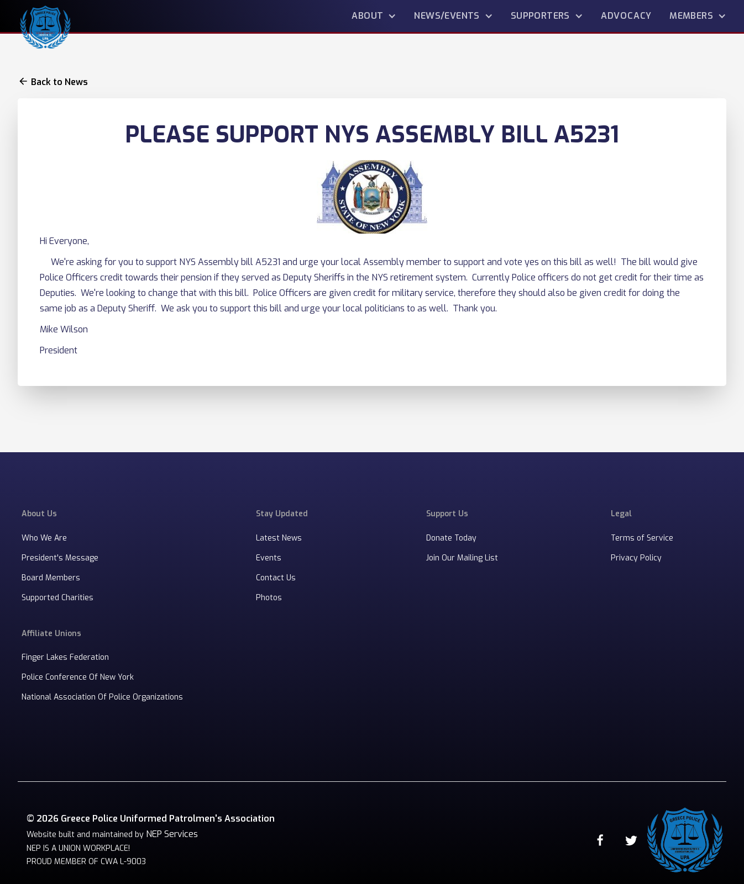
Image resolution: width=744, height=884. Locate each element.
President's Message (60, 558)
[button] (374, 16)
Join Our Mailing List (462, 558)
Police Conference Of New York (78, 677)
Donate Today (451, 538)
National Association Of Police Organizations (102, 697)
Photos (269, 597)
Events (268, 558)
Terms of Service (642, 538)
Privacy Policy (636, 558)
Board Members (51, 578)
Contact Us (276, 578)
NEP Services (172, 834)
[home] (45, 25)
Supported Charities (57, 597)
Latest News (279, 538)
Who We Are (44, 538)
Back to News (59, 82)
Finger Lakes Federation (65, 657)
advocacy (626, 16)
